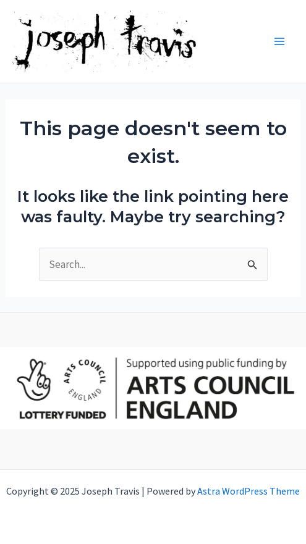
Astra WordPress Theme (248, 491)
